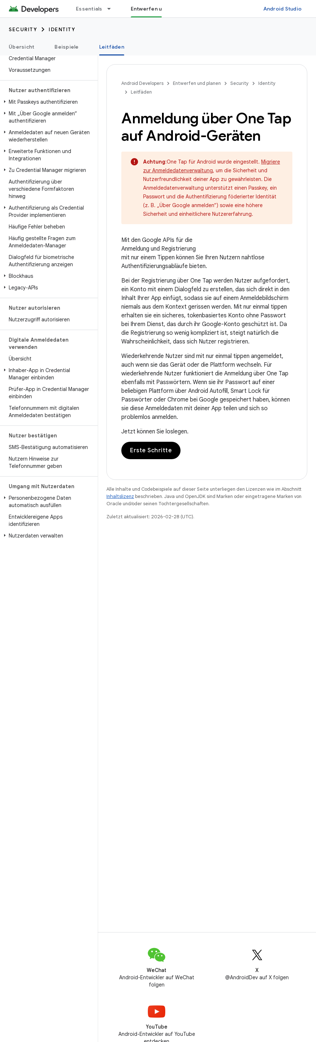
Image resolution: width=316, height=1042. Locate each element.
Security (23, 29)
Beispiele (66, 47)
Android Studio (282, 8)
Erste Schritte (151, 450)
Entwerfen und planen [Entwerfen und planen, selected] (158, 8)
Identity (62, 29)
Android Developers (142, 83)
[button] (47, 102)
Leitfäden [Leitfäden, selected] (111, 47)
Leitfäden (141, 92)
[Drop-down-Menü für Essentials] (112, 8)
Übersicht (21, 47)
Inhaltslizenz (120, 496)
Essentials (89, 8)
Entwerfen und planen (197, 83)
